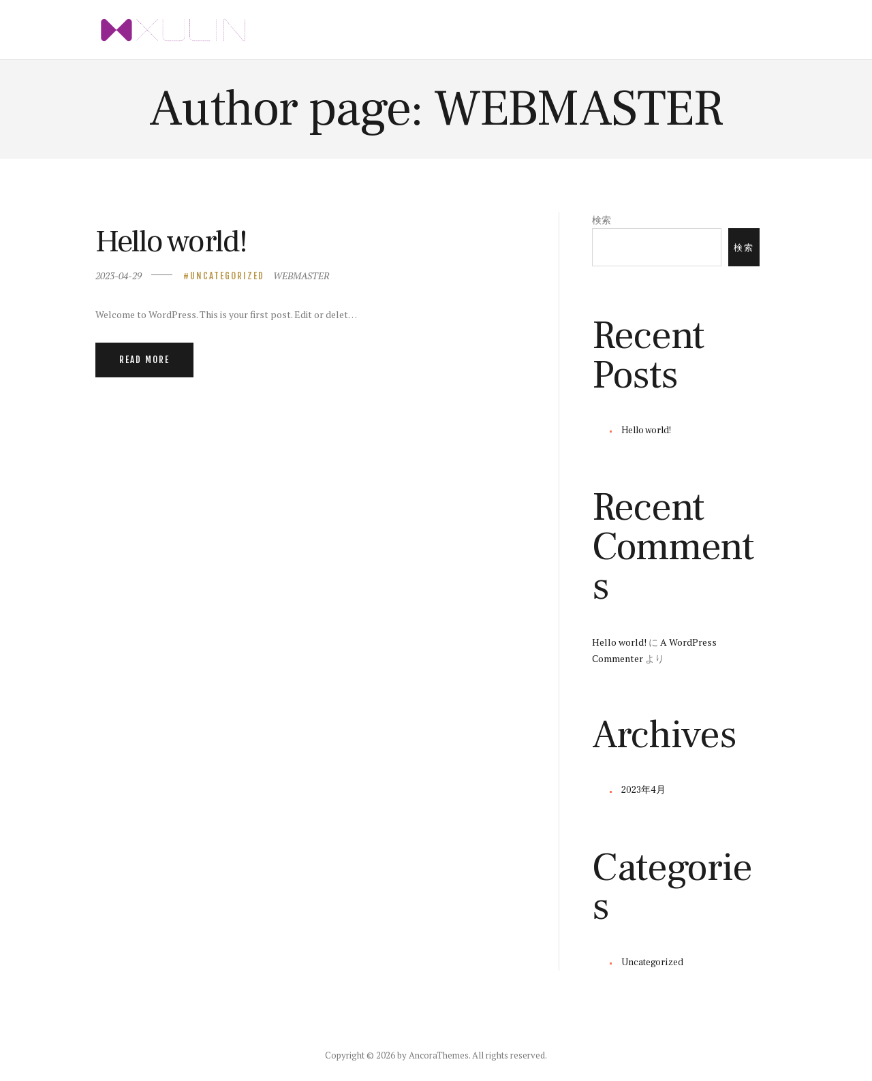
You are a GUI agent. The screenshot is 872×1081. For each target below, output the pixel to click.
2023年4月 (643, 790)
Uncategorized (227, 275)
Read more (144, 359)
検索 (601, 219)
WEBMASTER (301, 275)
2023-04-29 (118, 275)
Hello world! (171, 241)
